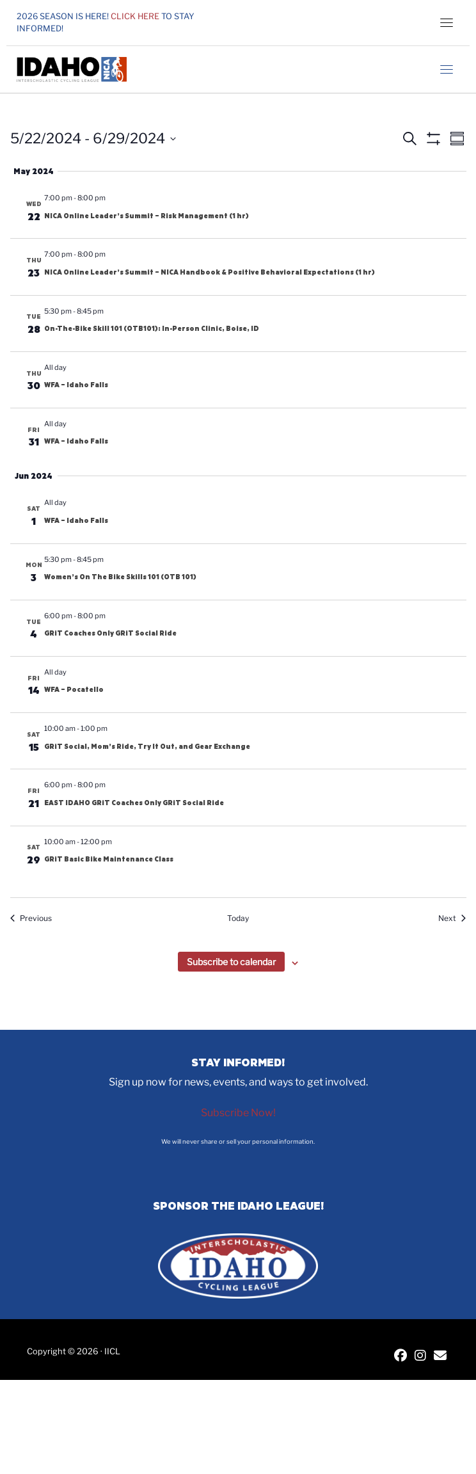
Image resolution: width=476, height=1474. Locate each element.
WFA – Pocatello (74, 689)
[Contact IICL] (440, 1356)
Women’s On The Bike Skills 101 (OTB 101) (120, 576)
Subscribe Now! (238, 1113)
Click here (135, 16)
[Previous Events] (31, 918)
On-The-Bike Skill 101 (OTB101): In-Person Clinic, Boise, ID (151, 328)
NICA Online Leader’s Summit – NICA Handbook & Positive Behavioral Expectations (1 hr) (209, 272)
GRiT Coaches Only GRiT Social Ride (110, 633)
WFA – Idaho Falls (76, 384)
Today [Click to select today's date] (238, 918)
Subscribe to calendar (231, 961)
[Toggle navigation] (446, 22)
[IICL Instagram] (420, 1356)
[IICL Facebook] (400, 1356)
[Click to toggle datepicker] (93, 138)
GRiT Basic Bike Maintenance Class (108, 858)
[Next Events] (452, 918)
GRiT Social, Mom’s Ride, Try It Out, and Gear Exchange (147, 746)
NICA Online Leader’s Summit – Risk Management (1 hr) (146, 215)
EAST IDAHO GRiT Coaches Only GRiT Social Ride (134, 802)
